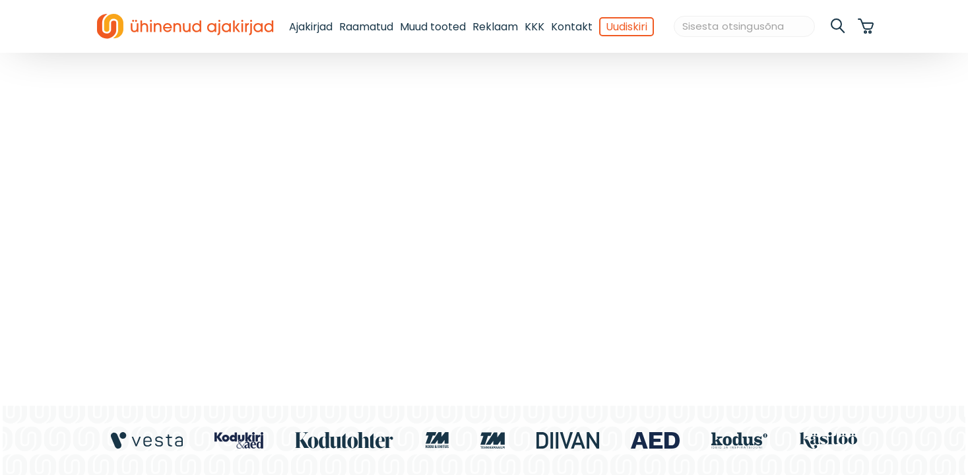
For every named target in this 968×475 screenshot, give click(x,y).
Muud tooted (433, 26)
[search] (839, 26)
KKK (534, 26)
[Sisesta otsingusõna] (744, 27)
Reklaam (495, 26)
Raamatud (366, 26)
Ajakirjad (311, 26)
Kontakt (572, 26)
